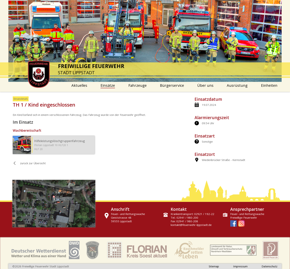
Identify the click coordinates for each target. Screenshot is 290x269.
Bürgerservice (172, 85)
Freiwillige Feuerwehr (243, 217)
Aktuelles (79, 85)
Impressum (240, 266)
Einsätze (108, 85)
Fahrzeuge (137, 85)
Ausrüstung (237, 85)
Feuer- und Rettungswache (247, 214)
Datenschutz (269, 266)
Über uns (205, 85)
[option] (145, 41)
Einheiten (269, 85)
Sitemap (214, 266)
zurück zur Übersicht (33, 163)
